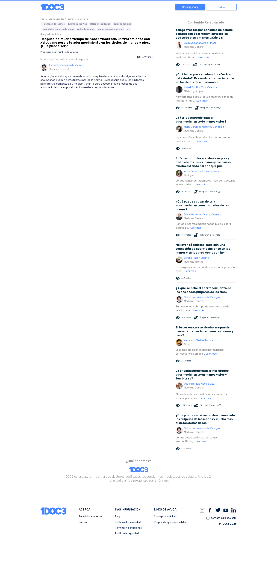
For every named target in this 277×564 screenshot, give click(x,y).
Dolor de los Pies (86, 29)
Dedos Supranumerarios (111, 29)
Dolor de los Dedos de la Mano (58, 29)
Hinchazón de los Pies (53, 23)
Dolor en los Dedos (100, 23)
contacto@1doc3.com (221, 518)
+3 (128, 29)
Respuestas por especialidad (170, 522)
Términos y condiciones (128, 527)
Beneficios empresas (90, 516)
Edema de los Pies (77, 23)
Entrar (221, 7)
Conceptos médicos (165, 516)
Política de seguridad (127, 533)
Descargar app (190, 7)
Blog (117, 516)
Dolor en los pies (122, 23)
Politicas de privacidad (128, 522)
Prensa (83, 522)
